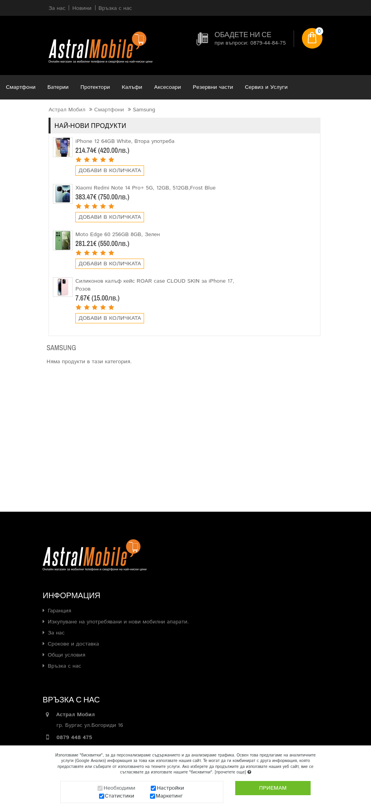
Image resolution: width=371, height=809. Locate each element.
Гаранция (59, 611)
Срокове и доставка (73, 644)
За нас (56, 633)
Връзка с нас (64, 666)
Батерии (58, 87)
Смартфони (21, 87)
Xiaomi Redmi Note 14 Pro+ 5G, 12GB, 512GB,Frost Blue (145, 188)
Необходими (119, 788)
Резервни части (213, 87)
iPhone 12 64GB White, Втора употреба (124, 141)
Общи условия (66, 655)
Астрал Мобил (67, 110)
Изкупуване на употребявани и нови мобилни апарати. (118, 622)
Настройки (170, 788)
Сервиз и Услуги (266, 87)
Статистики (119, 796)
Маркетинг (169, 796)
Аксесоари (167, 87)
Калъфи (132, 87)
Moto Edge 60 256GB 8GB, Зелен (117, 234)
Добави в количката (110, 171)
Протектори (95, 87)
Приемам (273, 788)
